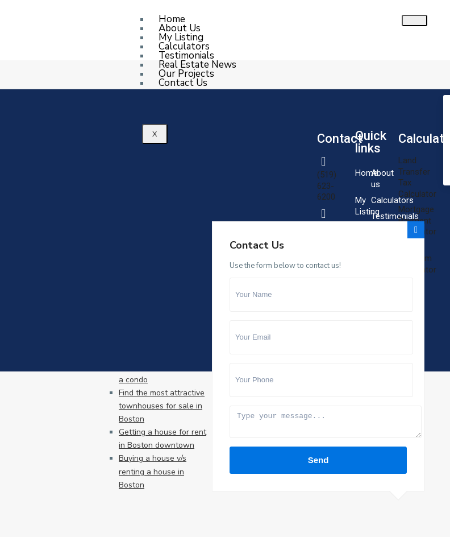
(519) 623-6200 (326, 186)
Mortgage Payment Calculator (417, 220)
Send (318, 460)
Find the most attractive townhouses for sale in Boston (162, 405)
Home (366, 173)
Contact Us (183, 82)
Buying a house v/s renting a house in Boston (152, 471)
